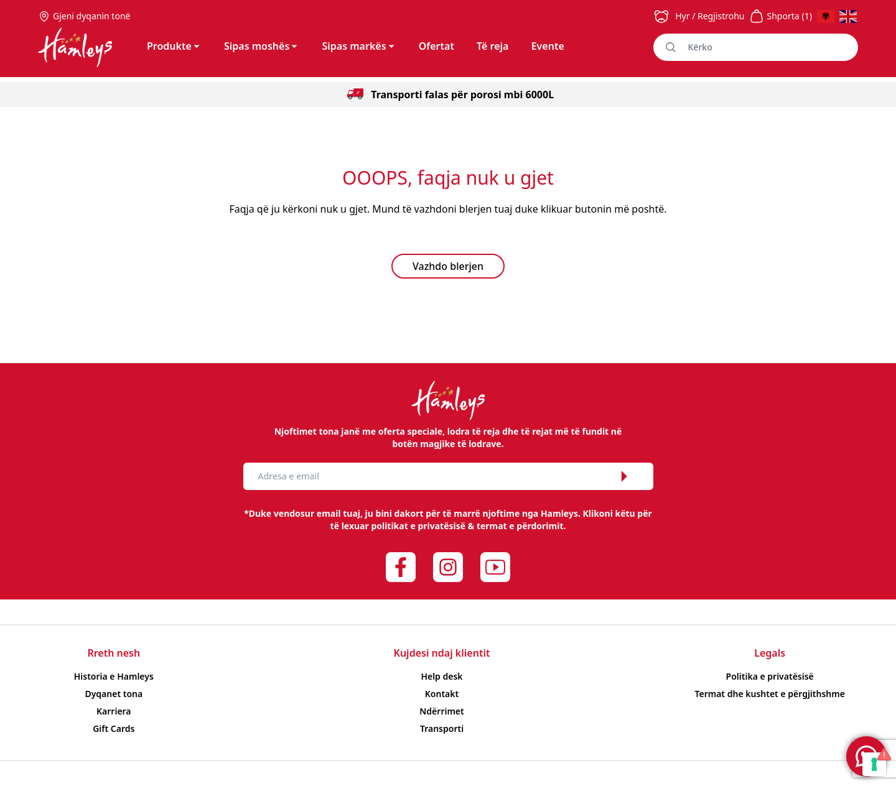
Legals (769, 653)
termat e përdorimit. (521, 526)
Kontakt (442, 694)
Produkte (174, 46)
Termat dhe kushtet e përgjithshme (769, 694)
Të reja (492, 46)
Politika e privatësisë (770, 676)
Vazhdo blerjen (448, 266)
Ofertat (436, 46)
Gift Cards (113, 728)
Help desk (441, 676)
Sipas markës (359, 46)
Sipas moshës (261, 46)
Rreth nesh (113, 653)
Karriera (113, 711)
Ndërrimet (441, 711)
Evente (547, 46)
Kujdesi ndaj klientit (442, 653)
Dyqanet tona (113, 694)
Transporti (442, 728)
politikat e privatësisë (418, 526)
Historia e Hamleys (114, 676)
